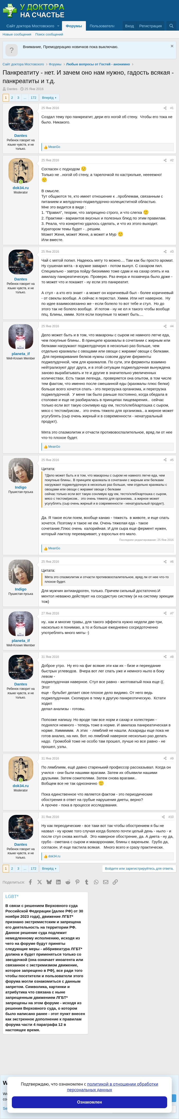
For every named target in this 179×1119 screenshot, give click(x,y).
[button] (58, 26)
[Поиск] (171, 26)
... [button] (25, 98)
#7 (172, 613)
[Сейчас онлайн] (20, 182)
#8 (172, 657)
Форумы (74, 26)
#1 (172, 108)
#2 (172, 160)
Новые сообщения (17, 34)
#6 (172, 561)
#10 (171, 817)
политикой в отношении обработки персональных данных (112, 1086)
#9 (172, 758)
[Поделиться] (165, 108)
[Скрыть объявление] (171, 46)
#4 (172, 326)
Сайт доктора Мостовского (30, 26)
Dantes (12, 89)
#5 (172, 460)
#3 (172, 251)
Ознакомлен (89, 1102)
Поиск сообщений (49, 34)
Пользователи (102, 26)
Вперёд (47, 98)
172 (34, 98)
